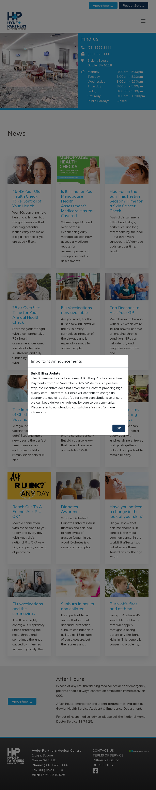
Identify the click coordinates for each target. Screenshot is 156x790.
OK (118, 428)
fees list (96, 407)
